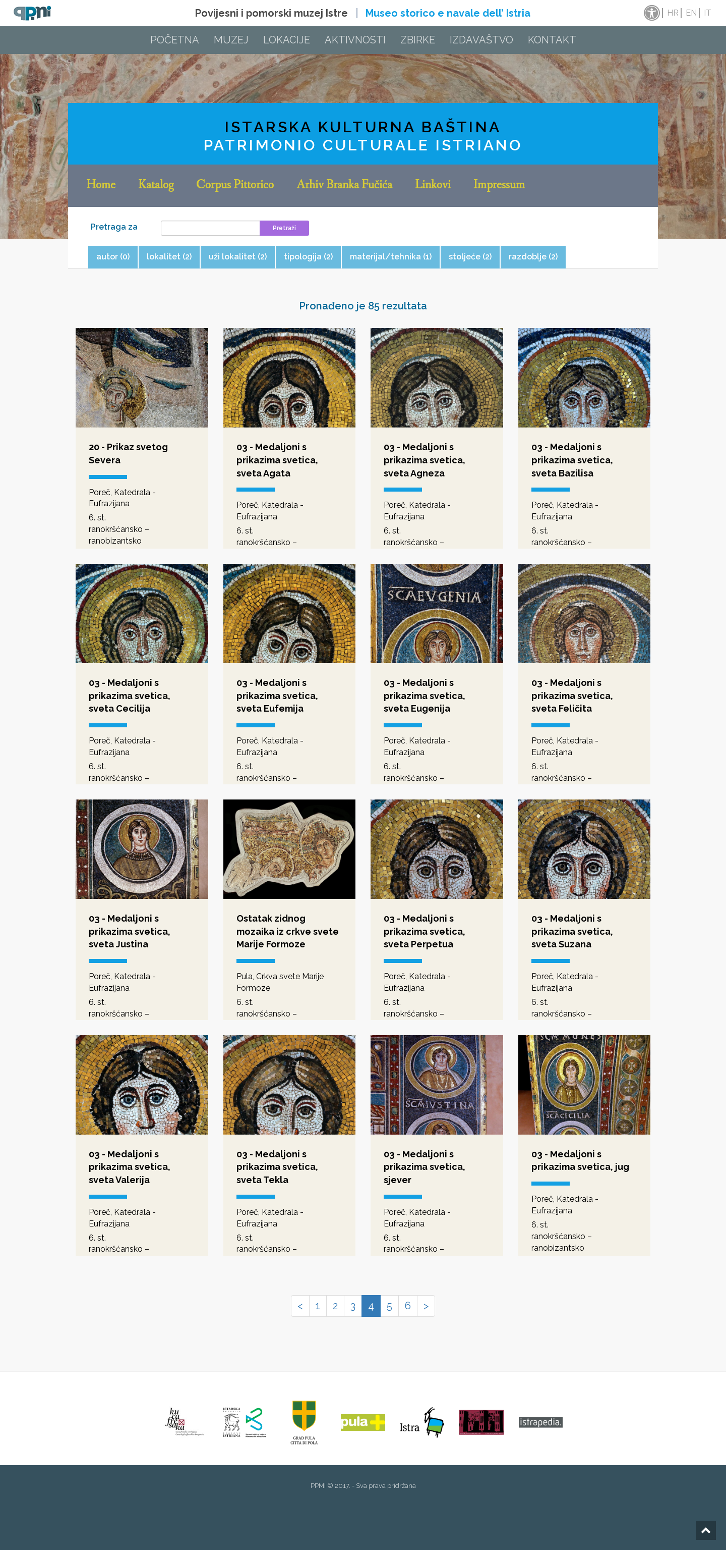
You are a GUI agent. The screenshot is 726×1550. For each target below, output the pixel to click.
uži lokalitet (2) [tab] (238, 256)
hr (673, 13)
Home (100, 186)
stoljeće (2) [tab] (470, 256)
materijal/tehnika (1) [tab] (391, 256)
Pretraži (284, 228)
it (707, 13)
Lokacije (286, 40)
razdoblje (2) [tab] (533, 256)
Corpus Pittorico (235, 186)
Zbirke (417, 40)
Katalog (155, 186)
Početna (174, 40)
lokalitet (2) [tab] (169, 256)
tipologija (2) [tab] (308, 256)
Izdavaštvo (481, 40)
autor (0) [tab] (113, 256)
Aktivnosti (355, 40)
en (691, 13)
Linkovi (433, 186)
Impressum (499, 186)
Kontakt (552, 40)
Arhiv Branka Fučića (344, 186)
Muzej (231, 40)
